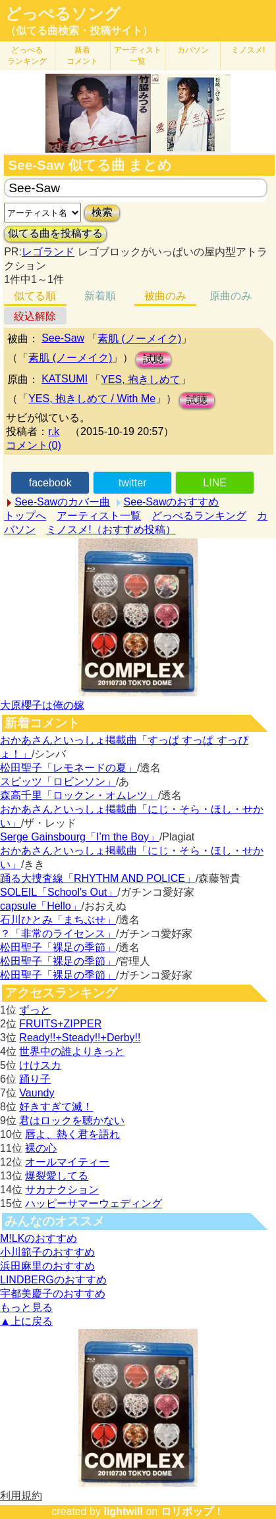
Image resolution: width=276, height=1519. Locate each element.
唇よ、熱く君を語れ (72, 1134)
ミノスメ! (248, 50)
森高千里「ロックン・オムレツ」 (79, 795)
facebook (50, 482)
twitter (133, 482)
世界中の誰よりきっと (71, 1051)
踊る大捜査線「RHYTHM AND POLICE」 (98, 878)
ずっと (35, 1010)
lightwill (123, 1511)
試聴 (153, 359)
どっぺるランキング (199, 515)
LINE (215, 482)
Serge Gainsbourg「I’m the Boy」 (79, 836)
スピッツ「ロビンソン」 (58, 781)
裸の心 (41, 1148)
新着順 (100, 295)
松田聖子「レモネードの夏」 (68, 767)
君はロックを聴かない (71, 1120)
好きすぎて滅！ (56, 1106)
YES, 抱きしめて (140, 379)
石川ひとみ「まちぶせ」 (58, 919)
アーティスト (137, 55)
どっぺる (27, 55)
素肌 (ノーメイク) (139, 338)
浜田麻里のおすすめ (47, 1266)
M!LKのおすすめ (38, 1238)
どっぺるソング (63, 13)
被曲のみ (165, 295)
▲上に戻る (26, 1321)
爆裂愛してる (56, 1175)
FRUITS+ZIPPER (60, 1023)
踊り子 (35, 1079)
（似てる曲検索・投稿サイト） (79, 30)
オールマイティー (67, 1162)
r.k (53, 431)
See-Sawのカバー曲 (62, 501)
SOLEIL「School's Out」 (58, 892)
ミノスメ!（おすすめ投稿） (110, 529)
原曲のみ (230, 295)
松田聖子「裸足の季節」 (58, 947)
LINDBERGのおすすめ (53, 1279)
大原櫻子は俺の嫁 (42, 705)
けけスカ (40, 1065)
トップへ (25, 515)
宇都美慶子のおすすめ (52, 1293)
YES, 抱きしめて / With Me (91, 398)
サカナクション (62, 1189)
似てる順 (35, 295)
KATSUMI (64, 378)
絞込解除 (35, 316)
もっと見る (26, 1307)
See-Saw (62, 338)
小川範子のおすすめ (47, 1252)
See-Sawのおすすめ (171, 501)
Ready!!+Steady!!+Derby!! (79, 1037)
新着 (82, 55)
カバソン (193, 50)
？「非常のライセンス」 (58, 933)
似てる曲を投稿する (55, 233)
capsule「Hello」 (41, 906)
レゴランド (48, 251)
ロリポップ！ (192, 1511)
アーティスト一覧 (99, 515)
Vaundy (36, 1092)
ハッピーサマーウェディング (93, 1203)
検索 (102, 212)
